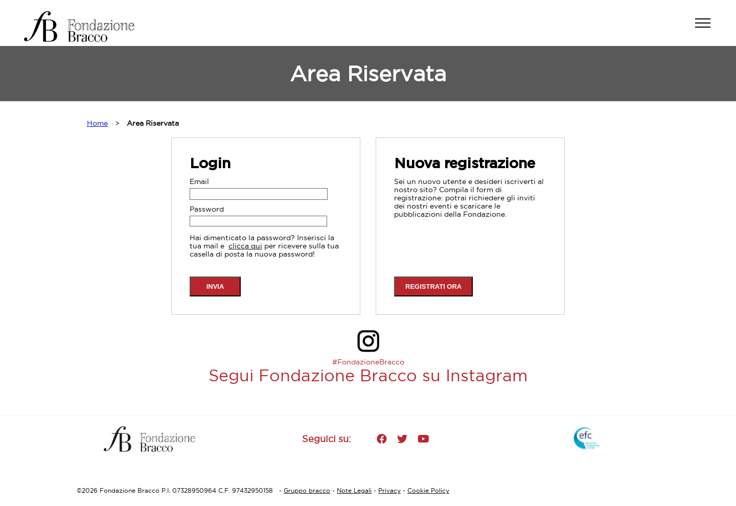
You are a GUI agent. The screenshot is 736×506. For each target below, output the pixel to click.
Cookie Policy (428, 490)
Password (207, 209)
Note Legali (354, 490)
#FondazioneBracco (368, 362)
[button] (708, 28)
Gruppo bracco (307, 490)
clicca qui (245, 246)
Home (97, 123)
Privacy (389, 490)
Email (199, 181)
